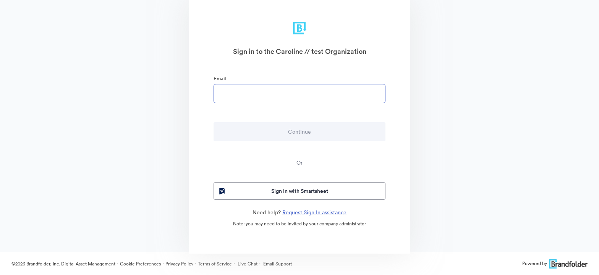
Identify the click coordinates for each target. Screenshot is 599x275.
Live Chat (246, 263)
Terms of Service (215, 263)
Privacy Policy (179, 263)
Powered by (555, 263)
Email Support (277, 263)
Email (220, 78)
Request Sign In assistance (314, 212)
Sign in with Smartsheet (273, 191)
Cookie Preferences (140, 263)
